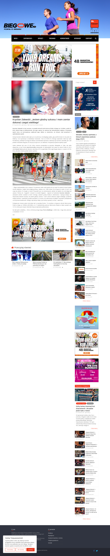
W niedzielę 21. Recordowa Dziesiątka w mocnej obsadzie (62, 263)
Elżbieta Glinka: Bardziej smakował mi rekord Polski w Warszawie (91, 453)
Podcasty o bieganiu (82, 386)
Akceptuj (30, 549)
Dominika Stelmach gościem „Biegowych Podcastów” (90, 462)
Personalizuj (10, 549)
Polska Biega (16, 116)
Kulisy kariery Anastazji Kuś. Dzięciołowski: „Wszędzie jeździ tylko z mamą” (85, 408)
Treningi (52, 38)
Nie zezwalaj (21, 549)
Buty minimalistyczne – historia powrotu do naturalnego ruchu (91, 253)
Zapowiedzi (27, 38)
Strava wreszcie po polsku (91, 268)
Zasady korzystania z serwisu (55, 538)
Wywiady (77, 38)
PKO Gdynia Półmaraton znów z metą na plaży (20, 263)
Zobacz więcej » (87, 301)
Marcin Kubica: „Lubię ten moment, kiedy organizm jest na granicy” (91, 179)
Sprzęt (40, 38)
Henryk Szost (32, 125)
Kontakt (89, 38)
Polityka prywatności (53, 540)
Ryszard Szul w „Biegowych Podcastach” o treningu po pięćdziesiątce (91, 444)
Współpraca (51, 535)
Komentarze (64, 38)
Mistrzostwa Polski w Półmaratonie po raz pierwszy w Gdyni (40, 263)
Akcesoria (79, 131)
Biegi (15, 38)
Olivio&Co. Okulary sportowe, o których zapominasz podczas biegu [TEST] (86, 137)
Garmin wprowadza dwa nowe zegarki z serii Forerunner (91, 170)
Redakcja (25, 125)
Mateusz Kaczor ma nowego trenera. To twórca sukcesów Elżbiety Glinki (91, 471)
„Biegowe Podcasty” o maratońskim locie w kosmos (90, 491)
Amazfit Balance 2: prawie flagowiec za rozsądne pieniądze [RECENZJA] (91, 278)
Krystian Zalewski (39, 125)
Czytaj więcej (94, 156)
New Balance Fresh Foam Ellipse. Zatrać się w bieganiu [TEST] (91, 223)
